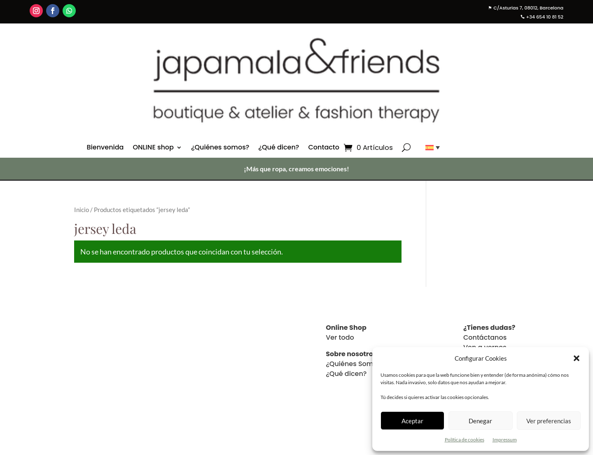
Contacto (323, 148)
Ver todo (340, 337)
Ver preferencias (548, 421)
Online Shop (346, 327)
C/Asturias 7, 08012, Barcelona (525, 8)
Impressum (505, 439)
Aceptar (412, 421)
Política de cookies (464, 439)
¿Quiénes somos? (220, 148)
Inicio (81, 209)
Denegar (480, 421)
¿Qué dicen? (278, 148)
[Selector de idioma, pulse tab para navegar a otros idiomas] (429, 147)
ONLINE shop (153, 148)
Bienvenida (105, 148)
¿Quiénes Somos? (355, 364)
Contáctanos (485, 337)
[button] (576, 358)
